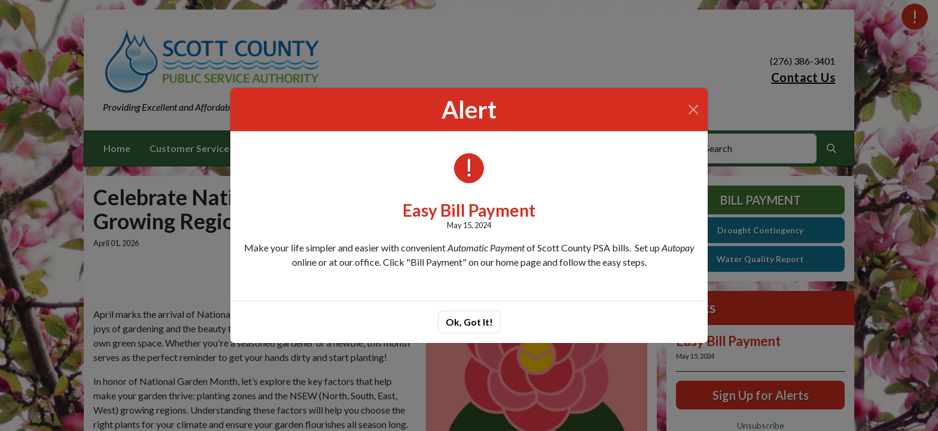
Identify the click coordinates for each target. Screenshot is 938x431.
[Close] (693, 109)
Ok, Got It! (469, 321)
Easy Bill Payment (469, 210)
